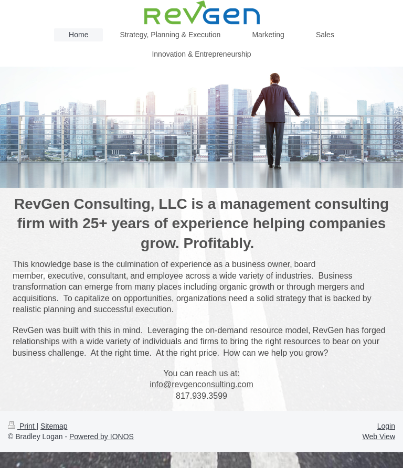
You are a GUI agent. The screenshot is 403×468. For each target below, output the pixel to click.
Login (386, 426)
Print (22, 426)
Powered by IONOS (101, 436)
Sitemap (53, 426)
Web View (378, 436)
